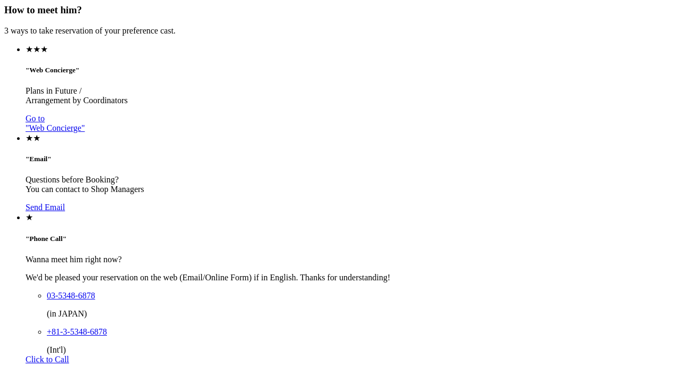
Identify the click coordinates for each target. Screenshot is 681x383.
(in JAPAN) (67, 313)
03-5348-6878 (71, 295)
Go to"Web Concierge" (55, 123)
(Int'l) (56, 349)
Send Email (45, 207)
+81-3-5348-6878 (77, 331)
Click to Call (47, 359)
